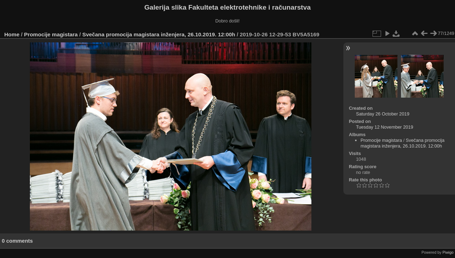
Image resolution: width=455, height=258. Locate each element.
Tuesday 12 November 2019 (384, 127)
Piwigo (448, 252)
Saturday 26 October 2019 (382, 114)
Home (12, 34)
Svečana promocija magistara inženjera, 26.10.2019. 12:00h (158, 34)
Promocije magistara (51, 34)
